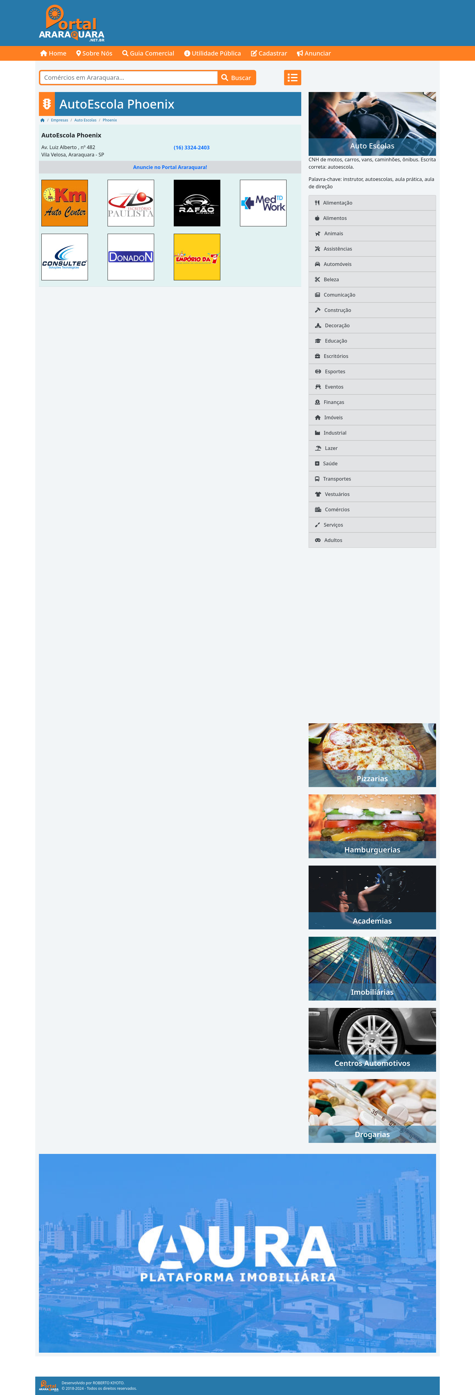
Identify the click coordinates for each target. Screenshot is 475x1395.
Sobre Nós (94, 53)
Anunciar (314, 53)
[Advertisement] (328, 23)
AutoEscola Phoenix (71, 135)
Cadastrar (269, 53)
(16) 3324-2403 (192, 147)
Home (53, 53)
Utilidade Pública (212, 53)
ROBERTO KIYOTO (108, 1382)
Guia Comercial (148, 53)
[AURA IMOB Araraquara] (237, 1252)
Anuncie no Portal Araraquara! (170, 167)
